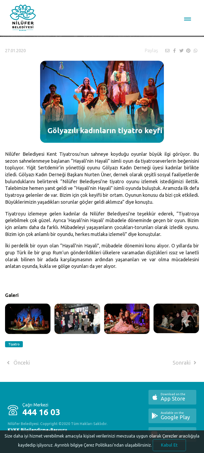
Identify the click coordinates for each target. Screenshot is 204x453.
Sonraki (185, 363)
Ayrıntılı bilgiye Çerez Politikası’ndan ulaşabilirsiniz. (103, 447)
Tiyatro (14, 344)
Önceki (17, 363)
